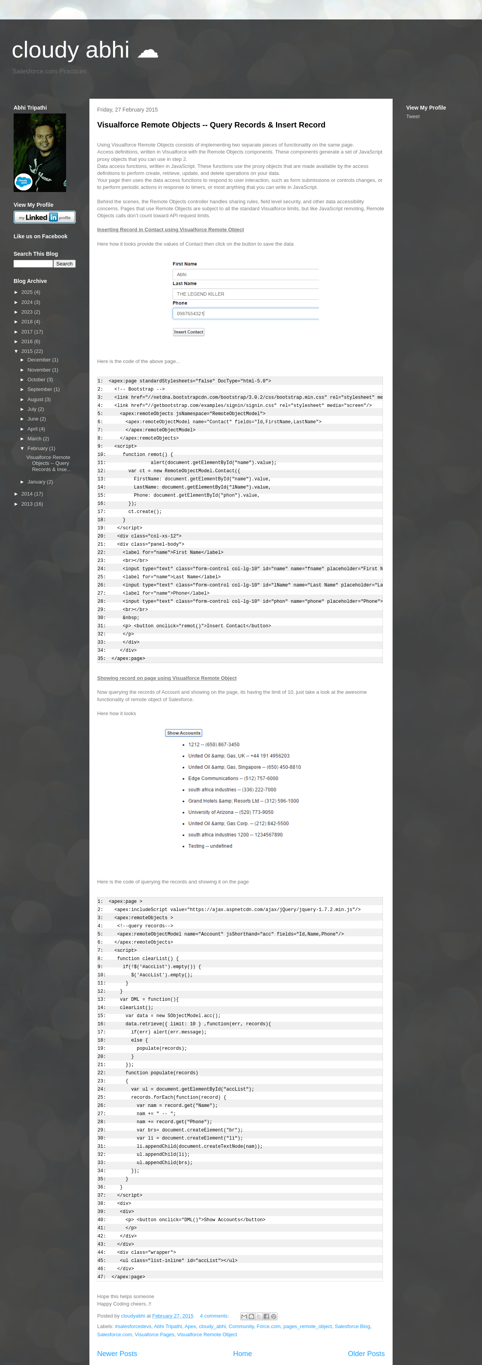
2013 (27, 504)
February (38, 448)
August (36, 399)
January (37, 482)
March (35, 439)
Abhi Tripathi (168, 1294)
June (34, 419)
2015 (27, 351)
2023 (27, 312)
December (40, 360)
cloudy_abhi (212, 1294)
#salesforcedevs (133, 1294)
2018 (27, 322)
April (33, 429)
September (41, 389)
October (37, 379)
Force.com (268, 1294)
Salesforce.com (114, 1303)
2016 (27, 341)
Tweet (413, 116)
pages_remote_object (307, 1294)
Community (241, 1294)
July (33, 409)
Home (242, 1322)
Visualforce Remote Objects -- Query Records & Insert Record (211, 124)
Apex (190, 1294)
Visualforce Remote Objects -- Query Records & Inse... (48, 463)
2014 (27, 494)
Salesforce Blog (352, 1294)
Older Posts (366, 1322)
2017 (27, 332)
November (40, 370)
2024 (27, 302)
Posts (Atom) (142, 1338)
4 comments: (215, 1284)
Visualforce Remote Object (207, 1303)
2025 (27, 292)
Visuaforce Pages (155, 1303)
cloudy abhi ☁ (85, 50)
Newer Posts (117, 1322)
